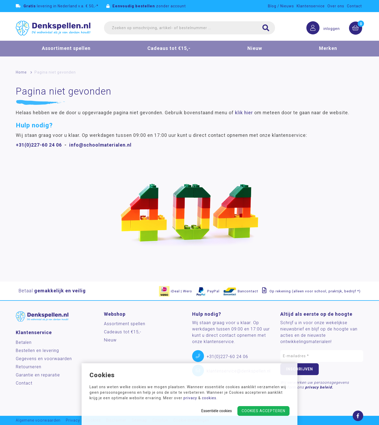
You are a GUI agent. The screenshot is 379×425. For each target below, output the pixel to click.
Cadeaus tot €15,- (169, 51)
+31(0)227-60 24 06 (39, 145)
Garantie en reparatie (38, 374)
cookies (209, 398)
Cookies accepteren (263, 411)
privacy (190, 398)
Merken (328, 51)
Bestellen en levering (37, 350)
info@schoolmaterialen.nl (100, 145)
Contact (354, 6)
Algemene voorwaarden (38, 420)
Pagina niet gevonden (55, 72)
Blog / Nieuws (281, 6)
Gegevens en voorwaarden (44, 358)
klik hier (244, 112)
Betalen (24, 342)
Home (21, 72)
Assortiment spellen (66, 51)
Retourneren (28, 366)
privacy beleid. (319, 387)
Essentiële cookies (216, 411)
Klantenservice (311, 6)
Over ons (335, 6)
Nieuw (254, 51)
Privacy (73, 420)
